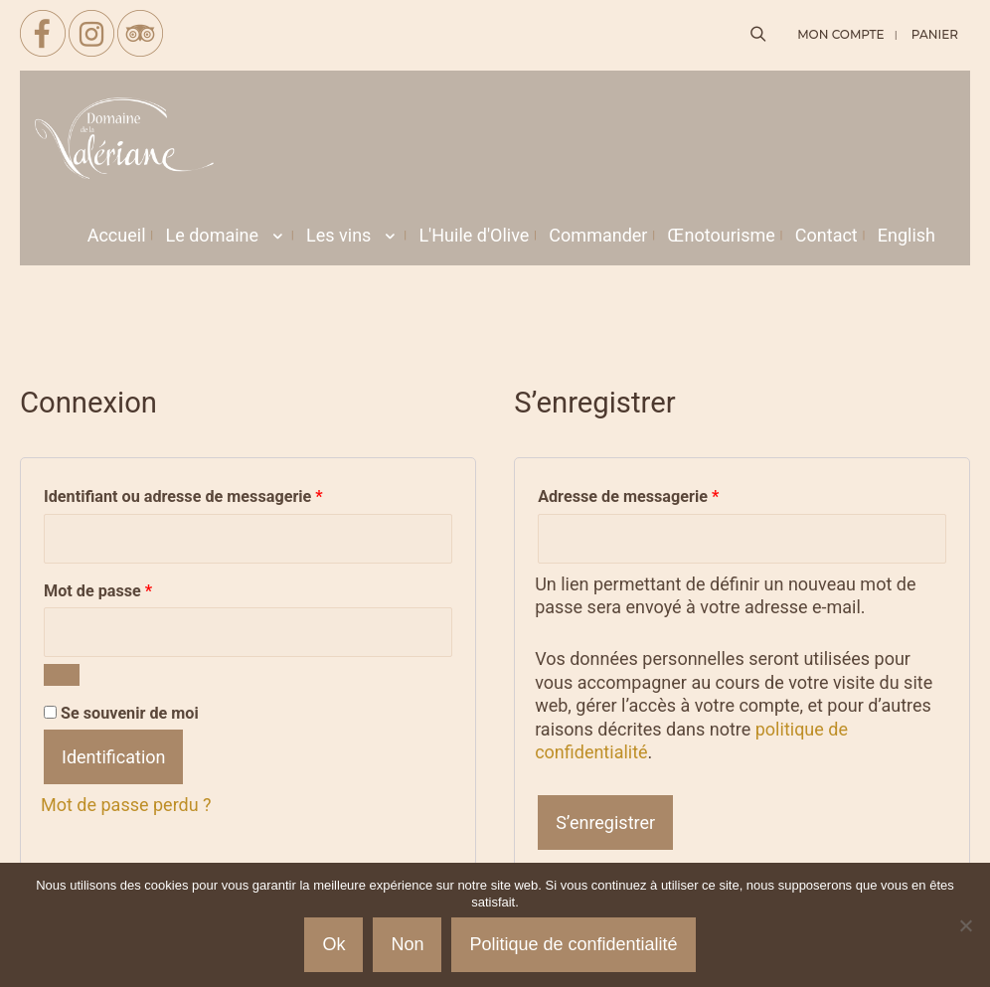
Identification (113, 756)
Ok (333, 944)
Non (407, 944)
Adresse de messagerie (667, 493)
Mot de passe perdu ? (126, 804)
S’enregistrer (605, 822)
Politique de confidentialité (573, 944)
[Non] (965, 925)
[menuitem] (906, 235)
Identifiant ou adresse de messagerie (223, 493)
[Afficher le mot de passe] (62, 675)
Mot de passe (137, 588)
